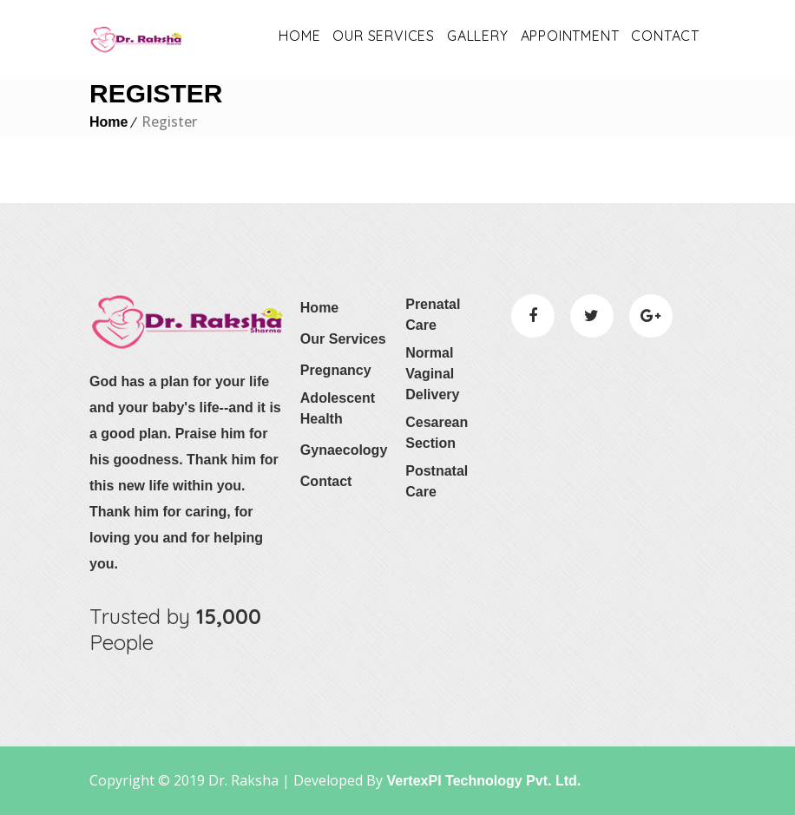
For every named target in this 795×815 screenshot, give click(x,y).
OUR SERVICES (383, 35)
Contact (665, 35)
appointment (570, 35)
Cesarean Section (436, 432)
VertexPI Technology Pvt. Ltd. (482, 780)
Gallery (478, 35)
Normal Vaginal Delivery (432, 373)
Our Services (343, 339)
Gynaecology (343, 450)
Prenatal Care (432, 314)
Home (299, 35)
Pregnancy (335, 370)
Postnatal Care (436, 481)
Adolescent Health (337, 408)
